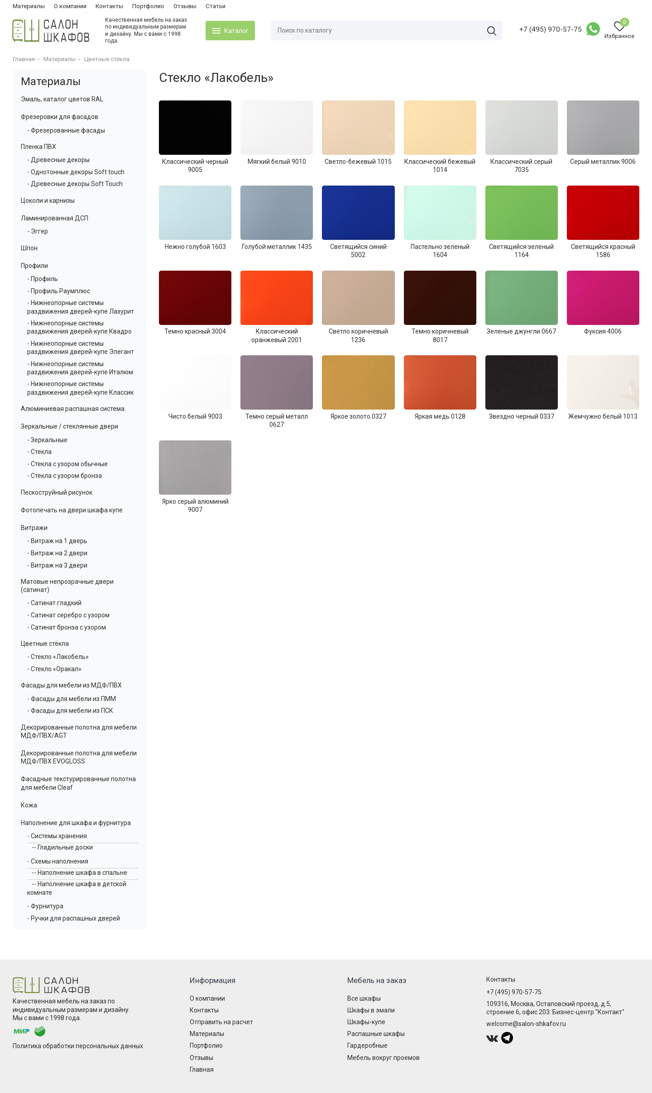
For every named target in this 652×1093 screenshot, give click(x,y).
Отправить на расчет (221, 1022)
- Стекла (39, 451)
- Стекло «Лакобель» (58, 656)
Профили (34, 265)
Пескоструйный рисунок (56, 492)
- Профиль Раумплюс (58, 291)
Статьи (215, 6)
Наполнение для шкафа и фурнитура (76, 822)
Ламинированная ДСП (54, 218)
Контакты (109, 6)
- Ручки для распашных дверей (73, 918)
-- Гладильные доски (62, 847)
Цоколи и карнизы (48, 200)
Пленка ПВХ (38, 146)
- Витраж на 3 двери (57, 565)
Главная (202, 1069)
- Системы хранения (57, 836)
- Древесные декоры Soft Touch (75, 183)
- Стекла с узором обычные (67, 464)
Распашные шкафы (376, 1033)
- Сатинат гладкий (54, 602)
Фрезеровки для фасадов (59, 116)
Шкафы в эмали (371, 1010)
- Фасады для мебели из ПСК (70, 710)
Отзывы (185, 6)
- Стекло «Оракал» (54, 669)
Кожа (29, 805)
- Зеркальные (47, 440)
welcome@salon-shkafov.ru (526, 1023)
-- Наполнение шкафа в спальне (79, 872)
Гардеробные (367, 1045)
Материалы (29, 6)
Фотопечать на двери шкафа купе (72, 510)
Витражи (34, 527)
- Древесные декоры (58, 159)
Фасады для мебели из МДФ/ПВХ (71, 685)
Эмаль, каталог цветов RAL (62, 99)
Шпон (29, 248)
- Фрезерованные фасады (66, 130)
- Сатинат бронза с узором (66, 627)
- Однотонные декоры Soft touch (76, 172)
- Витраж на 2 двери (57, 553)
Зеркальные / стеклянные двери (69, 426)
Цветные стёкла (45, 643)
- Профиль (42, 278)
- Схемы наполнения (57, 861)
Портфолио (148, 6)
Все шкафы (364, 998)
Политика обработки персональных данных (78, 1046)
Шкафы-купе (366, 1022)
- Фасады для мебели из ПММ (71, 698)
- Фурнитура (45, 906)
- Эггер (37, 231)
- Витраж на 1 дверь (57, 540)
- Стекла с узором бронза (64, 475)
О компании (70, 6)
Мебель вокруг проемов (383, 1057)
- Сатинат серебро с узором (68, 615)
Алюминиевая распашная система (73, 408)
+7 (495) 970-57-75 (550, 29)
